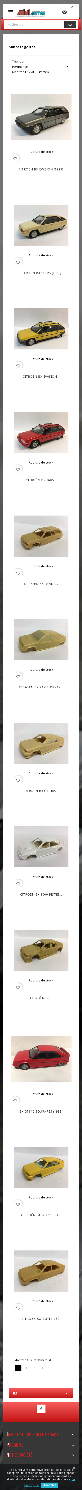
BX (15, 1393)
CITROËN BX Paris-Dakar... (41, 687)
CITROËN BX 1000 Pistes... (41, 894)
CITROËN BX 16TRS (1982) (41, 273)
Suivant (43, 1368)
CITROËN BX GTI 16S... (41, 791)
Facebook (41, 1409)
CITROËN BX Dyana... (41, 584)
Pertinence (41, 66)
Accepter (49, 1485)
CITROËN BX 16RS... (41, 480)
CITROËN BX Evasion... (41, 376)
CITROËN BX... (41, 998)
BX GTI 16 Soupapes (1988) (41, 1111)
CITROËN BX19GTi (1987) (41, 1318)
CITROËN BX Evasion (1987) (41, 169)
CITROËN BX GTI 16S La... (41, 1215)
